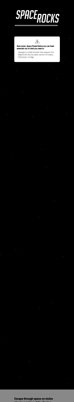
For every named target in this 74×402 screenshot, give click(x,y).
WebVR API (22, 55)
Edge (32, 57)
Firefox (50, 55)
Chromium (22, 57)
